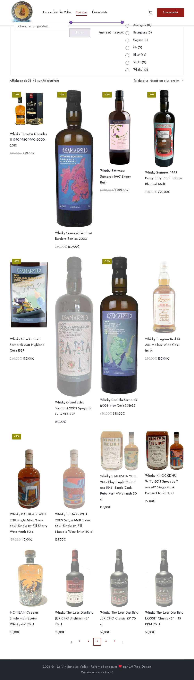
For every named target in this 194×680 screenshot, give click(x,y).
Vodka (139, 62)
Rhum (139, 55)
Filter (80, 32)
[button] (170, 12)
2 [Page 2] (88, 641)
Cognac (140, 40)
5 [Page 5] (114, 641)
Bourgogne (142, 32)
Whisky (140, 70)
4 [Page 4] (105, 641)
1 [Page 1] (79, 641)
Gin (137, 47)
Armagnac (142, 25)
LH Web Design (140, 666)
